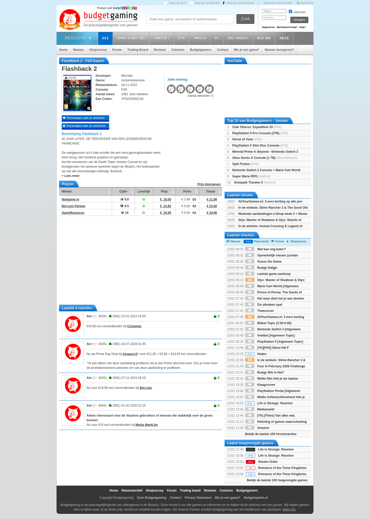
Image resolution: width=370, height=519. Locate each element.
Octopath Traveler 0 (255, 182)
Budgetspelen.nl (256, 497)
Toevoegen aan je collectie (84, 125)
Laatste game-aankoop (268, 274)
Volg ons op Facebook (240, 3)
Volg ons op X (177, 3)
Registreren (268, 27)
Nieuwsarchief (132, 490)
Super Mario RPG (251, 176)
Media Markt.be (146, 425)
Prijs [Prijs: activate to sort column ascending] (164, 191)
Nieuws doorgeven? (279, 50)
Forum (117, 50)
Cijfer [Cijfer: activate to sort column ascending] (123, 191)
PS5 (106, 38)
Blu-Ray (264, 38)
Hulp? (302, 27)
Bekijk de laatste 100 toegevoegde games (277, 480)
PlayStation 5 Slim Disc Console (260, 145)
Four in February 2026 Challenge (275, 366)
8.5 (124, 206)
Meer (285, 38)
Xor (89, 316)
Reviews (160, 50)
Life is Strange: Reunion (269, 403)
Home (63, 50)
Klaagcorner (260, 385)
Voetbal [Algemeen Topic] (270, 335)
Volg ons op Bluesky (207, 3)
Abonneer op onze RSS (278, 3)
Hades (255, 354)
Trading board (190, 490)
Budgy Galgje (261, 268)
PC (217, 38)
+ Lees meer (71, 176)
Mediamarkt (259, 409)
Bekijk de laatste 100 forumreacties (271, 434)
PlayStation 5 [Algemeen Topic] (274, 341)
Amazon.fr (130, 354)
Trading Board (137, 50)
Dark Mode (306, 3)
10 (124, 213)
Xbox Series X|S (131, 38)
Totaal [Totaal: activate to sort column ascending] (210, 191)
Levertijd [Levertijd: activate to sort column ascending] (143, 191)
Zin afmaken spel (263, 304)
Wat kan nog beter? (265, 249)
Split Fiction (245, 164)
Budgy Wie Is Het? (264, 372)
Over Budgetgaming (151, 497)
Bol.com (146, 388)
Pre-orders (239, 38)
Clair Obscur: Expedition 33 (256, 127)
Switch (200, 38)
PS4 (182, 38)
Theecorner (259, 311)
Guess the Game (263, 261)
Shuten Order (268, 462)
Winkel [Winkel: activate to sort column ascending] (67, 191)
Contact (222, 50)
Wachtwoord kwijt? (287, 27)
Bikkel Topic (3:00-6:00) (268, 323)
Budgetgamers (200, 50)
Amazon (257, 428)
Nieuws (78, 50)
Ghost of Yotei (247, 139)
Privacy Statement (198, 497)
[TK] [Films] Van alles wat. (270, 415)
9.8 (124, 199)
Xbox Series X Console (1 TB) (264, 158)
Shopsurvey (98, 50)
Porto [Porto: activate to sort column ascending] (187, 191)
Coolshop (134, 326)
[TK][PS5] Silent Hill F (267, 348)
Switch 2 (162, 38)
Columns (177, 50)
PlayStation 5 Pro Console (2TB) (260, 133)
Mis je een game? (246, 50)
